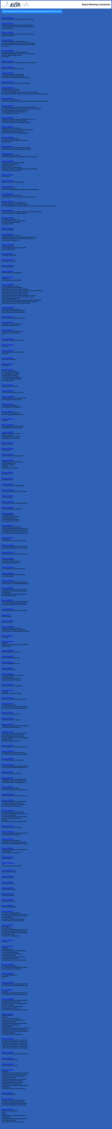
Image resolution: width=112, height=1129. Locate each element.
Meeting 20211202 (7, 718)
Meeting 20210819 (7, 751)
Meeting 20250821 (7, 127)
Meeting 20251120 (7, 73)
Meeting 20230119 (7, 537)
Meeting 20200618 (7, 1070)
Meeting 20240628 (7, 339)
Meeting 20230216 (7, 507)
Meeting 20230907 (7, 454)
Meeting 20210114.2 (8, 863)
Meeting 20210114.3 (8, 857)
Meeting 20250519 (7, 175)
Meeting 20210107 (7, 882)
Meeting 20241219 (7, 228)
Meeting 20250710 (7, 146)
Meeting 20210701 (7, 772)
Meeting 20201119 (7, 940)
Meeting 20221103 (7, 552)
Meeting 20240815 (7, 277)
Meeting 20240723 (7, 316)
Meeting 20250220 (7, 194)
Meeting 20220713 (7, 609)
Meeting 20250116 (7, 210)
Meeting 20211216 (7, 712)
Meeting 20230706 (7, 484)
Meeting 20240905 (7, 271)
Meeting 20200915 (7, 973)
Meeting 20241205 (7, 234)
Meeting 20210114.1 (8, 870)
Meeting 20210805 (7, 758)
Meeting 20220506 (7, 650)
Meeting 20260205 (7, 50)
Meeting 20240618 (7, 350)
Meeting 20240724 (7, 307)
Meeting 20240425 (7, 364)
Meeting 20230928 (7, 448)
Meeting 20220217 (7, 684)
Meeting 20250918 (7, 105)
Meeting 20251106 (7, 82)
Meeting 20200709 (7, 1038)
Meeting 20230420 (7, 501)
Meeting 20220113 (7, 703)
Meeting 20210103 (7, 905)
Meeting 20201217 (7, 911)
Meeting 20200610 (7, 1093)
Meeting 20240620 (7, 345)
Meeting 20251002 (7, 98)
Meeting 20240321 (7, 385)
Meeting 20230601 (7, 490)
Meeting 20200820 (7, 990)
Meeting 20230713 (7, 478)
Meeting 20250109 (7, 218)
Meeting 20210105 (7, 894)
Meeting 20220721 (7, 588)
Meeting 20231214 (7, 419)
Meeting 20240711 (7, 330)
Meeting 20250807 (7, 137)
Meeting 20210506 (7, 794)
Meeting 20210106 (7, 888)
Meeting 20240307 (7, 391)
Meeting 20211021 (7, 745)
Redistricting (6, 615)
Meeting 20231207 (7, 425)
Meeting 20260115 (7, 61)
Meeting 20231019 (7, 432)
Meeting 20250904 (7, 118)
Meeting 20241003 (7, 259)
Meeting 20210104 (7, 899)
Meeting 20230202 (7, 513)
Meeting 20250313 (7, 186)
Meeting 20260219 (7, 40)
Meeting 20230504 (7, 496)
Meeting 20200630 (7, 1064)
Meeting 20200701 (7, 1058)
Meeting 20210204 (7, 839)
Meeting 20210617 (7, 778)
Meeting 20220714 (7, 600)
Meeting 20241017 (7, 253)
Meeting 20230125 (7, 525)
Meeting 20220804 (7, 580)
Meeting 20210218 (7, 831)
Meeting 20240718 (7, 322)
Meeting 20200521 (7, 1099)
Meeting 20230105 (7, 545)
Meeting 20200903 (7, 982)
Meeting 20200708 (7, 1052)
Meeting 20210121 (7, 848)
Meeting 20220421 (7, 662)
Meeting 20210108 (7, 876)
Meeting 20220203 (7, 690)
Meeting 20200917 (7, 964)
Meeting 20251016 (7, 87)
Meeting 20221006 (7, 567)
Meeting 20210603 (7, 787)
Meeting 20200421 (7, 1109)
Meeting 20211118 (7, 724)
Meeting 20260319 (7, 23)
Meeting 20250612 (7, 154)
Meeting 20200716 (7, 1014)
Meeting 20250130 (7, 201)
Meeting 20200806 (7, 999)
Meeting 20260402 (7, 18)
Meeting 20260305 (7, 32)
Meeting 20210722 (7, 764)
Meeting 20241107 (7, 245)
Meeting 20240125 (7, 404)
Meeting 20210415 (7, 810)
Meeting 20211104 (7, 731)
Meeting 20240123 (7, 411)
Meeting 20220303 (7, 674)
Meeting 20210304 (7, 826)
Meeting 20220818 (7, 573)
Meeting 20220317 (7, 668)
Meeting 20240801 (7, 284)
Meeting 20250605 (7, 161)
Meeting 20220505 (7, 656)
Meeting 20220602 (7, 635)
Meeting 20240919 (7, 265)
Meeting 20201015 (7, 946)
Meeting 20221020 (7, 558)
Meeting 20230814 (7, 472)
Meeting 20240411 (7, 369)
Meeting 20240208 (7, 396)
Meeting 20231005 (7, 443)
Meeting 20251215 (7, 67)
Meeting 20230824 (7, 460)
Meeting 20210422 (7, 800)
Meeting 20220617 (7, 621)
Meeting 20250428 (7, 180)
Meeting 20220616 (7, 626)
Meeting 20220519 (7, 641)
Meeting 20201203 (7, 925)
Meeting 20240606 (7, 358)
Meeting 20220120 (7, 697)
